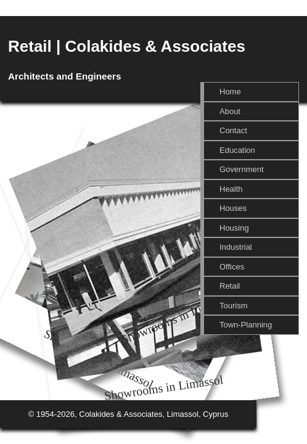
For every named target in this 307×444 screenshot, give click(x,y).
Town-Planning (245, 324)
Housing (234, 227)
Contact (233, 130)
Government (241, 169)
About (229, 111)
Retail (229, 285)
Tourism (233, 305)
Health (231, 189)
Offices (231, 266)
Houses (233, 208)
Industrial (235, 247)
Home (230, 91)
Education (237, 150)
